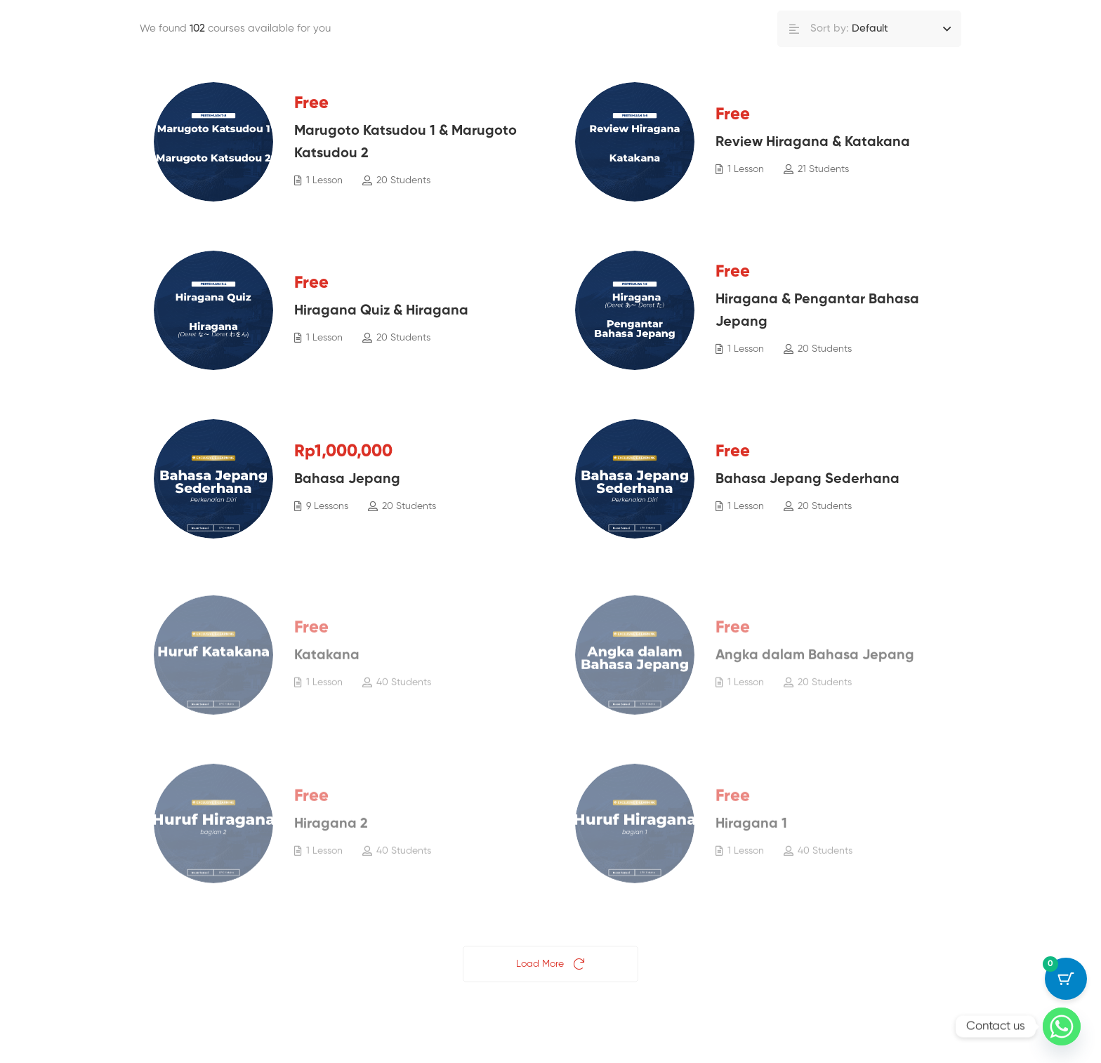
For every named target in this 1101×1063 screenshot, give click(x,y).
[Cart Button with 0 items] (1066, 979)
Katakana (327, 665)
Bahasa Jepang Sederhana (807, 480)
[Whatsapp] (1062, 1026)
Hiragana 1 (751, 833)
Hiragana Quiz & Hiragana (381, 312)
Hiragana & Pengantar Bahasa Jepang (817, 311)
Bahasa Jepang (347, 480)
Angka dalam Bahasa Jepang (815, 665)
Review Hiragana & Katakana (813, 143)
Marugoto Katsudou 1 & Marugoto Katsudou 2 (405, 143)
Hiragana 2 (331, 833)
